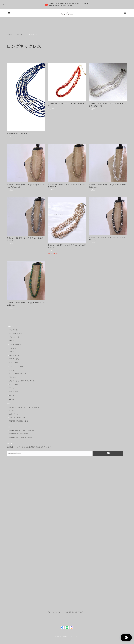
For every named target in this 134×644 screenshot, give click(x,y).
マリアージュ (14, 359)
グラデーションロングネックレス (22, 381)
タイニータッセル (16, 366)
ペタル (11, 395)
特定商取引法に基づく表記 (18, 421)
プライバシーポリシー (17, 418)
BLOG (11, 411)
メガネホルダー (15, 345)
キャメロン (13, 392)
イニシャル (13, 385)
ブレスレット (14, 337)
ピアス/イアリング (16, 334)
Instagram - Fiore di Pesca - (21, 430)
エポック (12, 399)
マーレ (11, 388)
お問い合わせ (14, 414)
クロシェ (19, 35)
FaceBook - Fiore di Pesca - (21, 437)
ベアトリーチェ (15, 355)
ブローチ (12, 341)
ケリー (11, 352)
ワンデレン (13, 377)
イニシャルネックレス (17, 374)
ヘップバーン (14, 363)
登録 (108, 453)
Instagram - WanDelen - (19, 434)
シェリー (12, 370)
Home (9, 35)
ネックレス (13, 330)
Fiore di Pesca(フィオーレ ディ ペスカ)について (27, 407)
